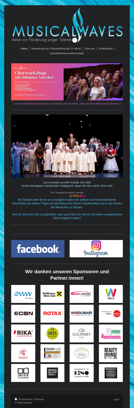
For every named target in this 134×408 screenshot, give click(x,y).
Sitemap (39, 399)
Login (116, 399)
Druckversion (24, 399)
